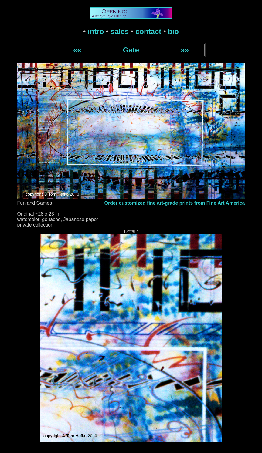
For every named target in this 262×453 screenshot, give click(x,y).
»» (185, 50)
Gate (131, 50)
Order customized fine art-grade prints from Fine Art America (174, 203)
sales (120, 31)
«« (77, 50)
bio (173, 31)
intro (96, 31)
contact (148, 31)
